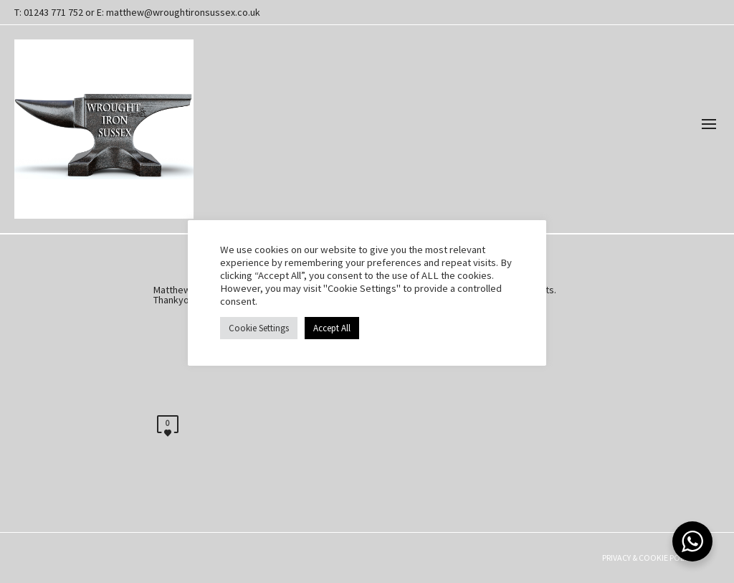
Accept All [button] (332, 328)
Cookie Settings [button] (259, 328)
